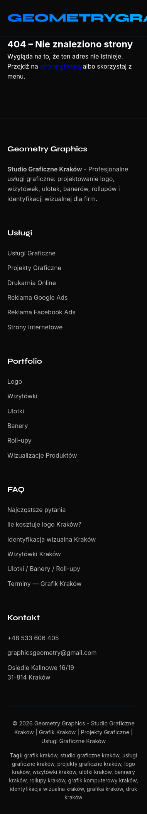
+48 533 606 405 (33, 638)
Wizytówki (22, 396)
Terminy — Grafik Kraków (44, 583)
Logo (14, 381)
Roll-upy (19, 440)
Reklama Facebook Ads (41, 312)
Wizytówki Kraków (34, 554)
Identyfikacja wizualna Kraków (51, 539)
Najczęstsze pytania (36, 510)
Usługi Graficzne (31, 253)
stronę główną (60, 66)
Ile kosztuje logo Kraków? (44, 524)
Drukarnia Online (31, 283)
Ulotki (15, 411)
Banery (17, 426)
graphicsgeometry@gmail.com (52, 652)
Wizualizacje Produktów (42, 455)
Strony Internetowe (35, 327)
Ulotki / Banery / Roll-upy (43, 568)
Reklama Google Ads (37, 297)
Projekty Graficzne (34, 268)
